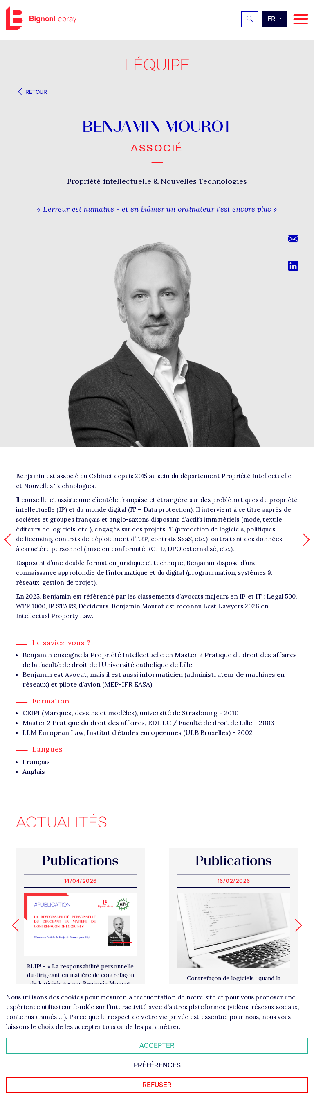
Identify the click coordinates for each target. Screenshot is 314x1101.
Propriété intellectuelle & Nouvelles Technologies (157, 181)
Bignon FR (41, 18)
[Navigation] (301, 19)
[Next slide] (295, 925)
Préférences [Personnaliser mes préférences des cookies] (157, 1065)
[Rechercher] (249, 19)
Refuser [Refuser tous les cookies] (157, 1085)
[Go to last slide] (18, 925)
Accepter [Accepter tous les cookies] (157, 1045)
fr (272, 19)
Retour (31, 92)
